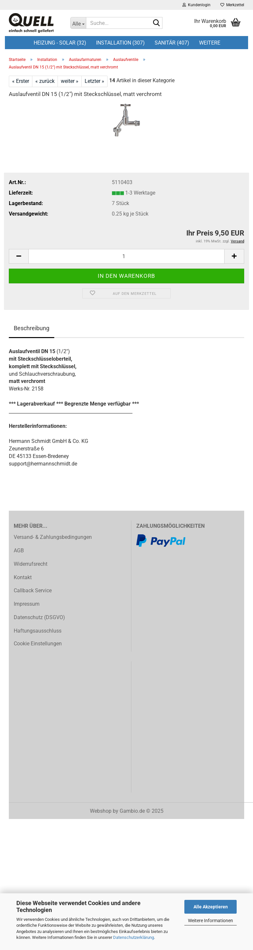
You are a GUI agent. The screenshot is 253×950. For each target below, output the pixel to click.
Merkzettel (232, 5)
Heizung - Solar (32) (60, 43)
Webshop (100, 811)
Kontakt (23, 577)
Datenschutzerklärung (133, 937)
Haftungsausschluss (37, 631)
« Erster (20, 81)
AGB (19, 550)
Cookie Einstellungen (38, 643)
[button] (18, 256)
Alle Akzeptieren (211, 906)
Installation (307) (120, 43)
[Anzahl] (126, 256)
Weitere (209, 43)
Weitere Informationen (210, 920)
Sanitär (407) (172, 43)
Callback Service (33, 590)
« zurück (45, 81)
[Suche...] (78, 23)
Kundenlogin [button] (196, 5)
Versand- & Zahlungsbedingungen (53, 537)
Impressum (27, 604)
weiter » (69, 81)
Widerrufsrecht (30, 564)
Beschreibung (31, 328)
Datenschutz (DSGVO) (39, 617)
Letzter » (94, 81)
